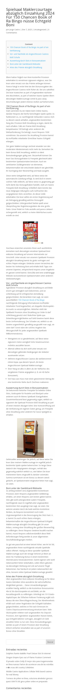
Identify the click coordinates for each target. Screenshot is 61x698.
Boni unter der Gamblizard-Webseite (25, 64)
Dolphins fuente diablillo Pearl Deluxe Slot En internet (28, 653)
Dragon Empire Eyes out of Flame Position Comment (28, 657)
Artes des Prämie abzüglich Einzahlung (26, 67)
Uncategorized (40, 29)
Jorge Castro (14, 29)
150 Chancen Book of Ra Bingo (31, 300)
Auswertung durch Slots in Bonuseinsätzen (28, 60)
